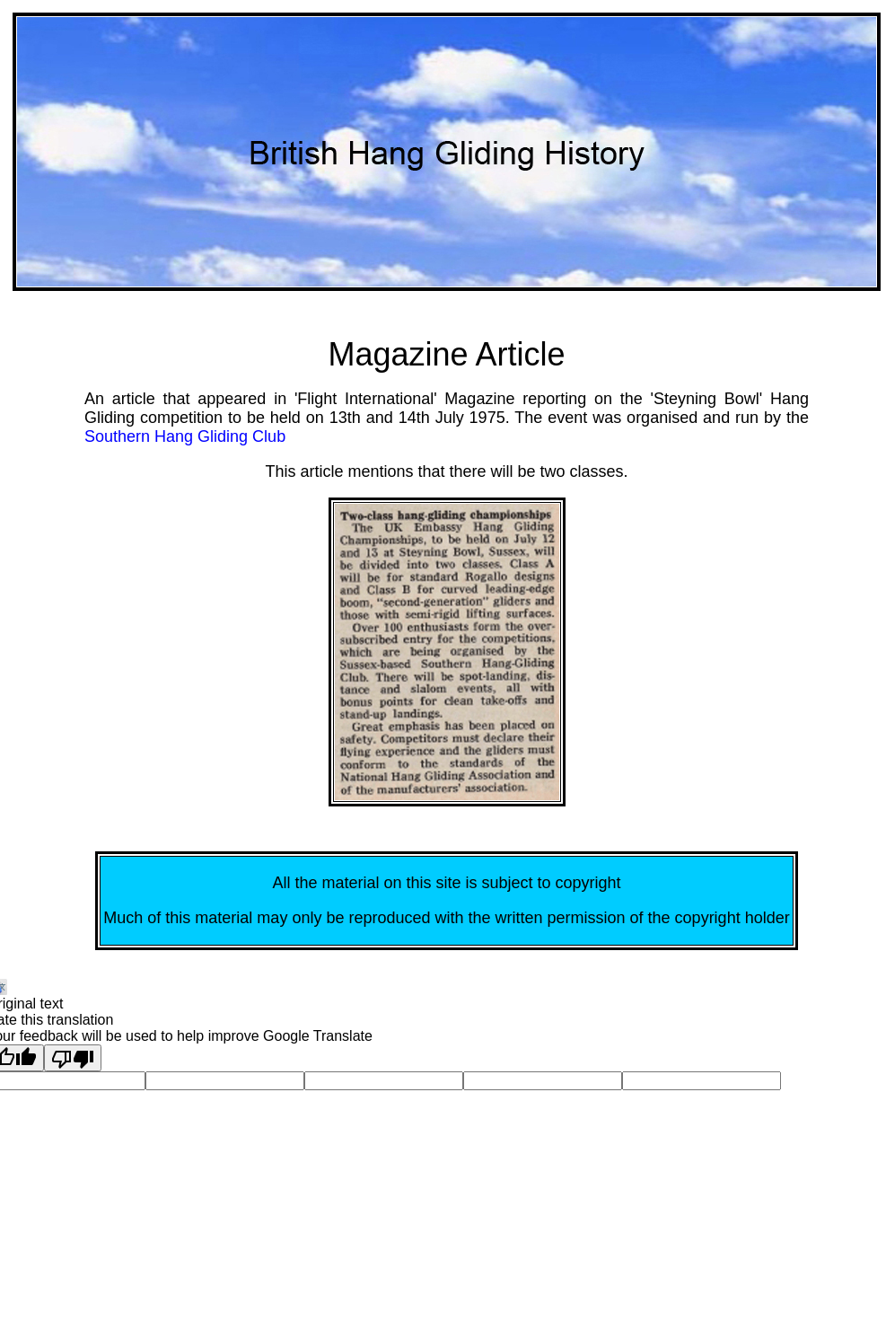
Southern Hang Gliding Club (184, 436)
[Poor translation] (72, 1057)
